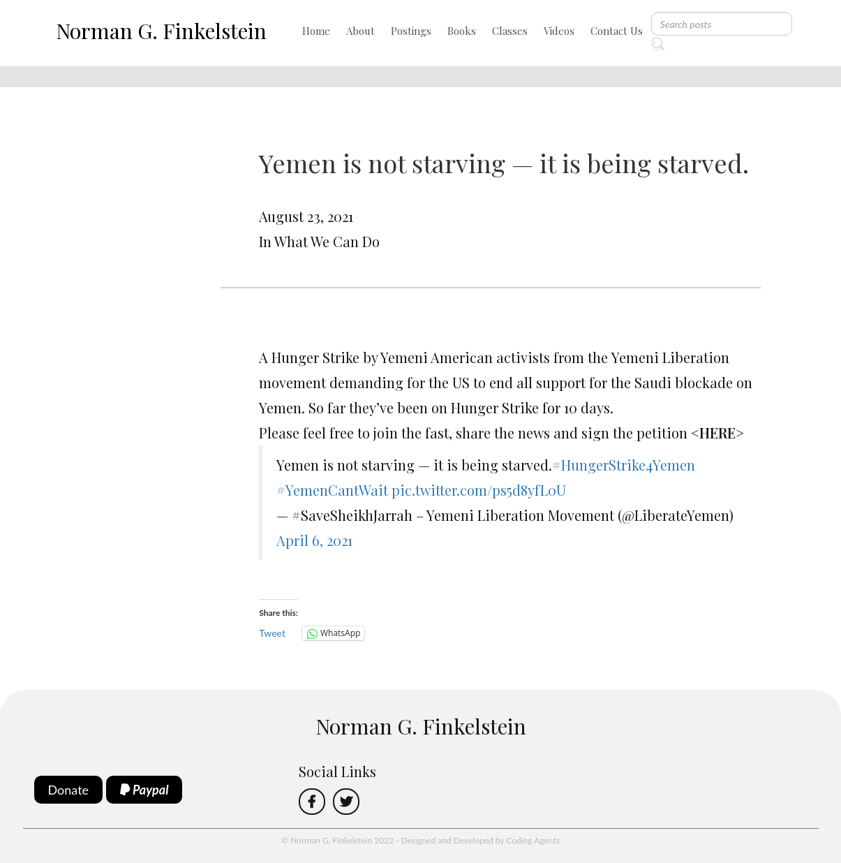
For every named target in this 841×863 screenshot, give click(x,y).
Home (316, 31)
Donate (68, 789)
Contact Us (616, 31)
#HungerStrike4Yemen (623, 464)
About (360, 31)
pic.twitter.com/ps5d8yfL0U (479, 489)
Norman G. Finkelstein (161, 31)
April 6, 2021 (314, 540)
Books (461, 31)
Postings (411, 31)
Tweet (272, 633)
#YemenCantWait (332, 489)
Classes (510, 31)
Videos (559, 31)
